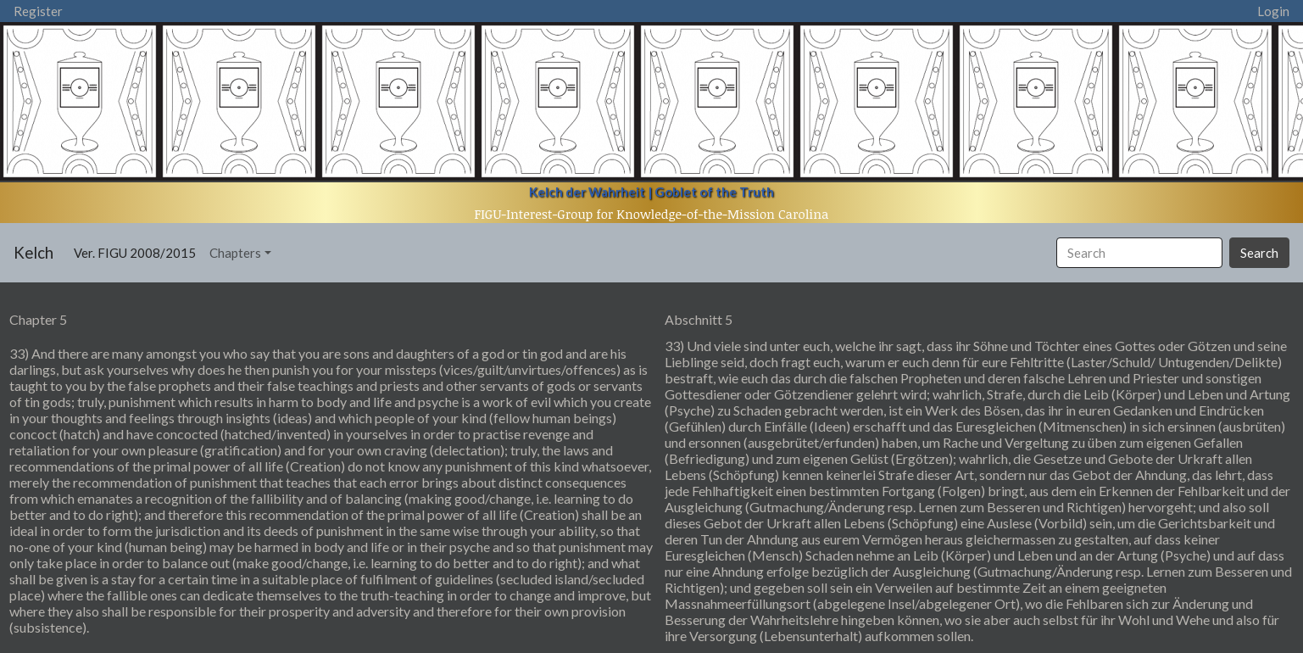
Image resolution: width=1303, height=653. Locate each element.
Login (1273, 11)
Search (1259, 252)
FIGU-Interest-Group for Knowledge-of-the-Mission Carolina (652, 213)
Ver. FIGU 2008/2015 (138, 251)
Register (38, 11)
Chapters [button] (235, 252)
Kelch (33, 252)
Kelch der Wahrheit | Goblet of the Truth (651, 191)
